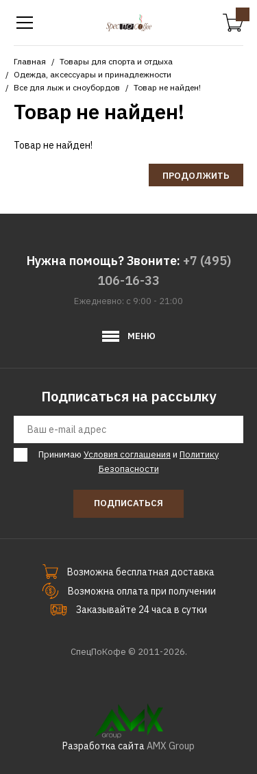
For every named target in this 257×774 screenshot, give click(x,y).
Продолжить (196, 176)
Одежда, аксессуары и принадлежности (92, 74)
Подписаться (128, 503)
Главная (30, 61)
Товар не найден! (167, 87)
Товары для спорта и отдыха (116, 61)
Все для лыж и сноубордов (67, 87)
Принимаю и (126, 461)
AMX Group (171, 746)
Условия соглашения (127, 454)
